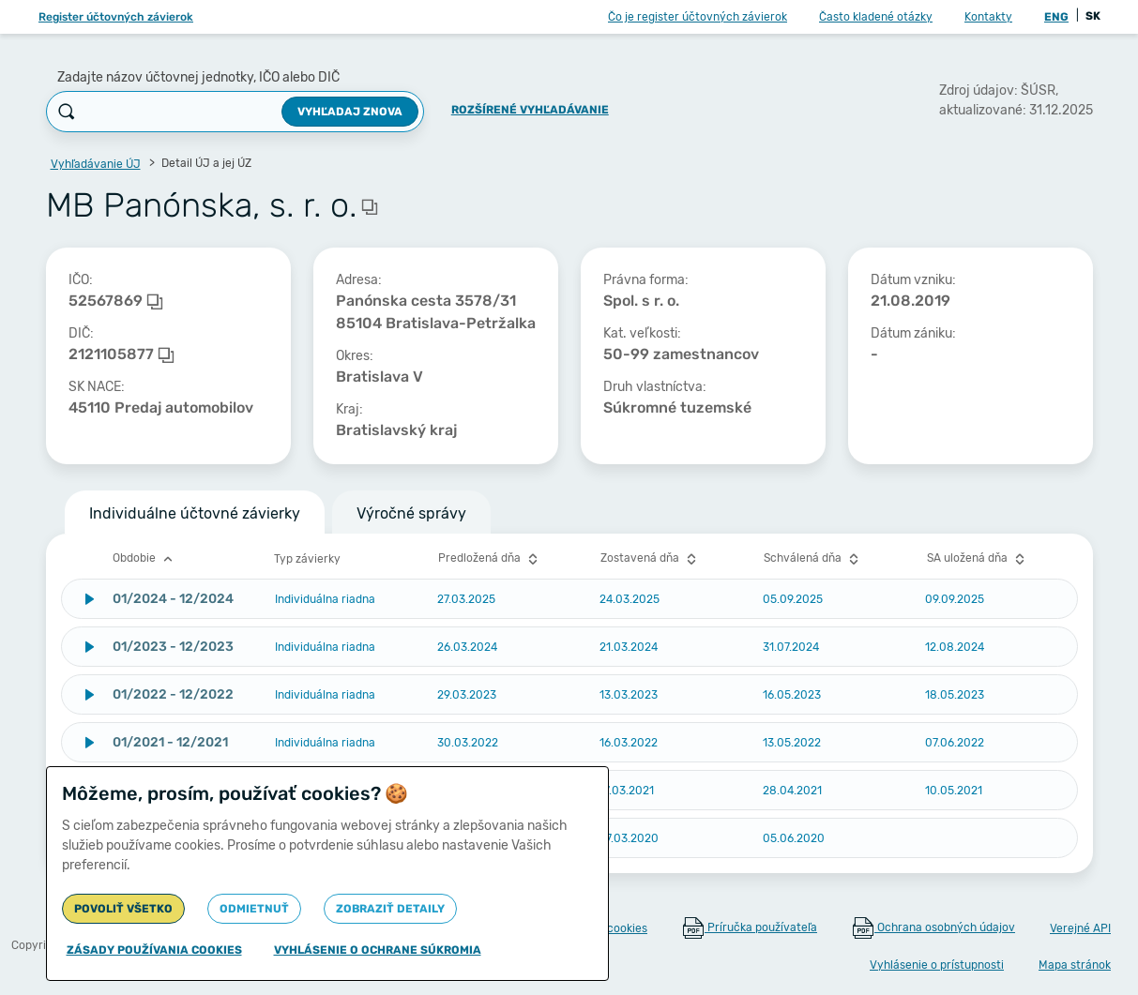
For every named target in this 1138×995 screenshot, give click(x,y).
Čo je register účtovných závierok (697, 16)
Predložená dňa (490, 559)
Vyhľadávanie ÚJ (96, 164)
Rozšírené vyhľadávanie (530, 109)
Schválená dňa (813, 559)
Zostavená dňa (650, 559)
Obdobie (145, 559)
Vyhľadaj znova (349, 111)
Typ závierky (307, 558)
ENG (1056, 16)
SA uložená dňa (978, 559)
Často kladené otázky (876, 16)
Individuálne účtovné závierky (194, 513)
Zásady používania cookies (154, 950)
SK (1092, 16)
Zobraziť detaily (390, 908)
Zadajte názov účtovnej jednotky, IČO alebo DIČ (198, 77)
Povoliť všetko (123, 908)
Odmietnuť (254, 908)
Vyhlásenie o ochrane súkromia (377, 950)
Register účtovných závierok (115, 16)
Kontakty (988, 16)
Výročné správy (411, 513)
